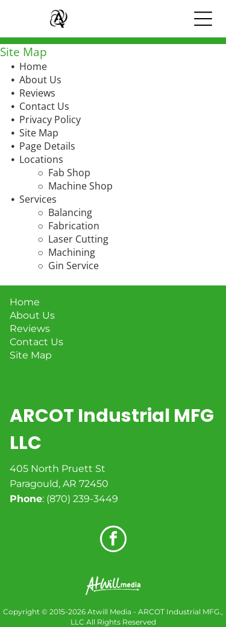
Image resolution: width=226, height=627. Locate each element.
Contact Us (44, 106)
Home (33, 66)
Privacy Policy (50, 119)
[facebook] (113, 540)
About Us (40, 79)
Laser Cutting (78, 239)
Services (38, 199)
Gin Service (73, 265)
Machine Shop (80, 186)
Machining (71, 252)
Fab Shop (69, 172)
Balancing (70, 212)
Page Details (47, 146)
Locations (41, 159)
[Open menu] (203, 19)
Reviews (37, 93)
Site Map (38, 132)
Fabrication (73, 225)
